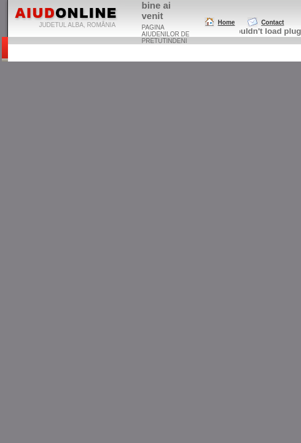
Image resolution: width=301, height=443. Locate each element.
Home (226, 22)
